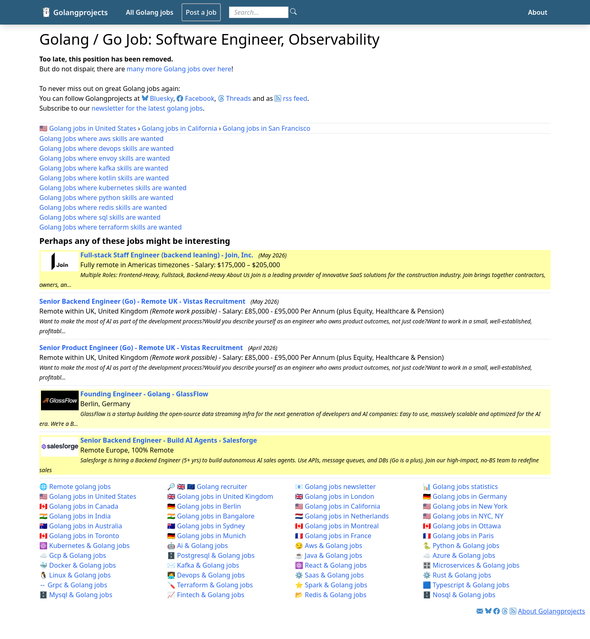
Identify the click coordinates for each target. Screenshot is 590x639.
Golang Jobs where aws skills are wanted (101, 138)
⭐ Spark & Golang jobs (331, 584)
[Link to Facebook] (496, 611)
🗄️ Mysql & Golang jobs (75, 594)
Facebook (195, 98)
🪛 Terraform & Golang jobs (210, 584)
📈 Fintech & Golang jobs (205, 594)
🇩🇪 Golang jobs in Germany (465, 496)
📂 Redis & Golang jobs (330, 594)
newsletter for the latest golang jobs (147, 108)
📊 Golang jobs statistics (460, 486)
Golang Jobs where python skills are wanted (106, 197)
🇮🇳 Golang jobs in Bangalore (210, 516)
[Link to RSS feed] (513, 611)
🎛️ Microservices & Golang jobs (471, 565)
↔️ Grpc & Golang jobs (73, 584)
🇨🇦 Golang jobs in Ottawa (462, 525)
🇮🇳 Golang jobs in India (75, 516)
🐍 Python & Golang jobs (461, 545)
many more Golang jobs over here (179, 68)
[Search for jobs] (258, 12)
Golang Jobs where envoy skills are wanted (104, 158)
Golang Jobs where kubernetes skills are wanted (112, 187)
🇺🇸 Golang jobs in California (337, 506)
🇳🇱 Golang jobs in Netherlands (342, 516)
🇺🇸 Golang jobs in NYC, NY (463, 516)
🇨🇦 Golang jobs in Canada (78, 506)
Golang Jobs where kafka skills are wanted (103, 168)
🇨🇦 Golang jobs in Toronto (79, 535)
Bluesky (157, 98)
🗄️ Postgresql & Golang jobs (210, 555)
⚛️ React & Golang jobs (331, 565)
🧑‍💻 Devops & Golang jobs (206, 575)
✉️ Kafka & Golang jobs (203, 565)
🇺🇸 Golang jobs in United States (87, 496)
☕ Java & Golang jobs (328, 555)
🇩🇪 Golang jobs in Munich (206, 535)
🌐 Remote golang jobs (75, 486)
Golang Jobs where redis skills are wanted (103, 207)
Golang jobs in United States (92, 128)
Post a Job (201, 12)
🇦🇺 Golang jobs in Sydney (206, 525)
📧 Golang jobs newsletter (335, 486)
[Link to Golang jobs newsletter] (480, 611)
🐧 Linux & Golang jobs (75, 575)
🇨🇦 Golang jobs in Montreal (337, 525)
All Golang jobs (149, 12)
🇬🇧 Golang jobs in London (334, 496)
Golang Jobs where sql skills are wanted (100, 217)
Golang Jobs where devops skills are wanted (106, 148)
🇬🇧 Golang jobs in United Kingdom (220, 496)
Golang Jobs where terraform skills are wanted (110, 227)
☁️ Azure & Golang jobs (459, 555)
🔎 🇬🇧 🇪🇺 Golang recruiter (207, 486)
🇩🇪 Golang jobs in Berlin (204, 506)
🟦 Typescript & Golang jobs (466, 584)
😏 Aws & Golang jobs (328, 545)
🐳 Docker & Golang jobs (77, 565)
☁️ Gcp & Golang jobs (72, 555)
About (537, 12)
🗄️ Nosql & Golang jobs (459, 594)
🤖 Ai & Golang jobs (197, 545)
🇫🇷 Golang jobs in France (333, 535)
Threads (234, 98)
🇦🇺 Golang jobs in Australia (80, 525)
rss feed (291, 98)
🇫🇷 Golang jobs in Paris (458, 535)
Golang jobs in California (179, 128)
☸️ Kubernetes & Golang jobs (84, 545)
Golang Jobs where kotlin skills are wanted (104, 177)
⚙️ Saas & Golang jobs (329, 575)
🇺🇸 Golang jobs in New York (465, 506)
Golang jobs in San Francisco (266, 128)
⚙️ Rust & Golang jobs (457, 575)
